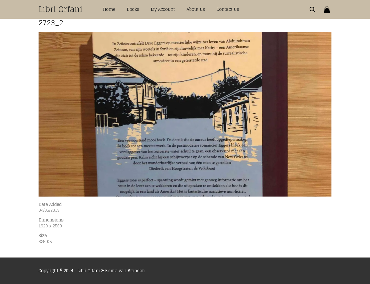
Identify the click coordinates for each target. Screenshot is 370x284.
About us (196, 9)
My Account (163, 9)
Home (109, 9)
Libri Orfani (60, 9)
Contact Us (228, 9)
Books (133, 9)
